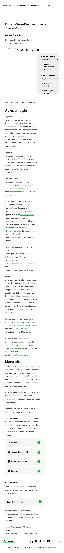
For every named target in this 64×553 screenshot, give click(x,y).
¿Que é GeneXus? (51, 79)
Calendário (10, 345)
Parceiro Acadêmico (16, 348)
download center (27, 215)
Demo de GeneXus (47, 85)
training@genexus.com (18, 355)
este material (18, 192)
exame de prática (20, 329)
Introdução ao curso (49, 92)
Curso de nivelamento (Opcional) (49, 66)
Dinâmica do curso (51, 59)
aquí (10, 102)
